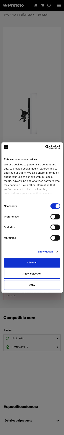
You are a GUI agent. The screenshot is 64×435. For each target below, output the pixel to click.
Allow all (32, 262)
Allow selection (32, 273)
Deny (32, 284)
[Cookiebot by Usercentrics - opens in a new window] (45, 147)
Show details (46, 251)
